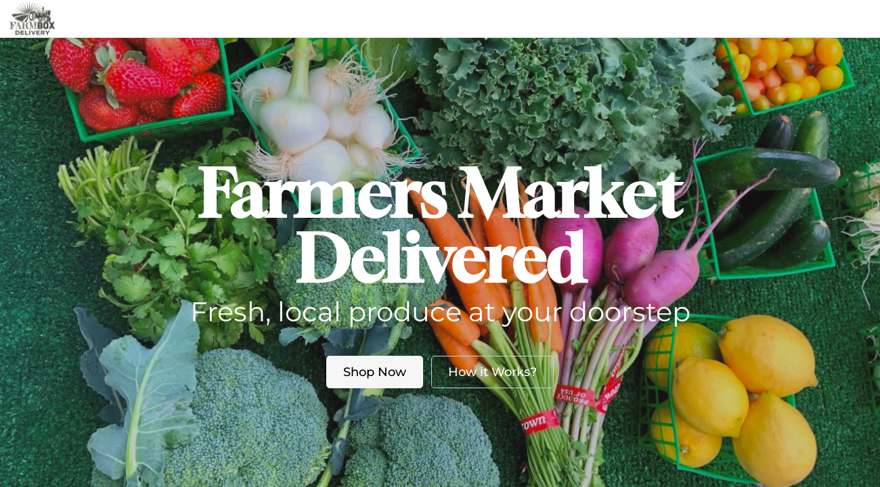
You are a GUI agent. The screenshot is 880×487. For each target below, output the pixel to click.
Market (356, 18)
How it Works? (492, 372)
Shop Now (374, 372)
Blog (493, 18)
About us (424, 18)
